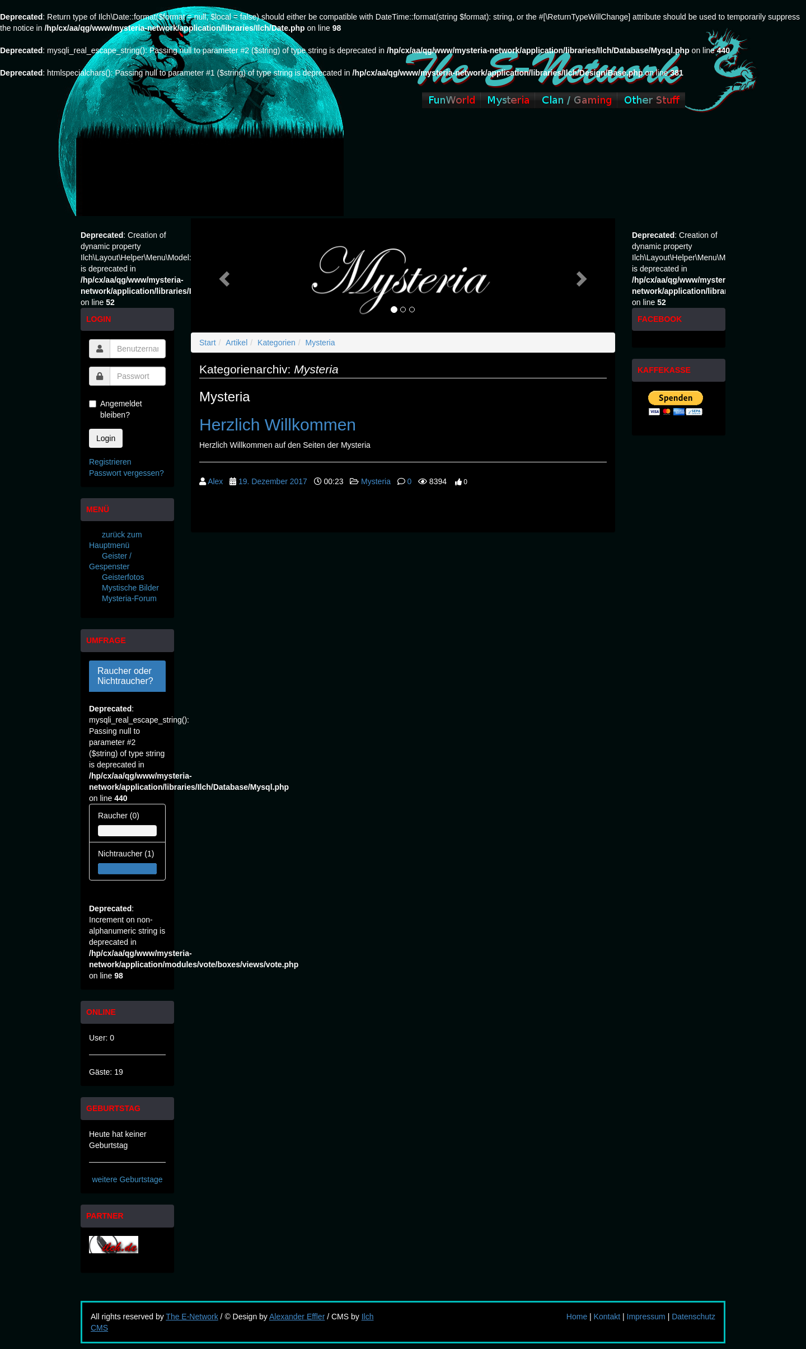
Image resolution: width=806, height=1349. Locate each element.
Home (576, 1316)
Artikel (236, 342)
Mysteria (320, 342)
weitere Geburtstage (127, 1179)
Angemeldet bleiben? (115, 409)
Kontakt (607, 1316)
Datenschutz (693, 1316)
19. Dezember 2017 (272, 481)
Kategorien (276, 342)
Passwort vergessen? (126, 473)
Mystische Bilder (130, 587)
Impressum (646, 1316)
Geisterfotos (123, 577)
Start (207, 342)
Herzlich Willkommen (277, 424)
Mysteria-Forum (129, 598)
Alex (215, 481)
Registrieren (110, 461)
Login (105, 438)
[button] (223, 275)
